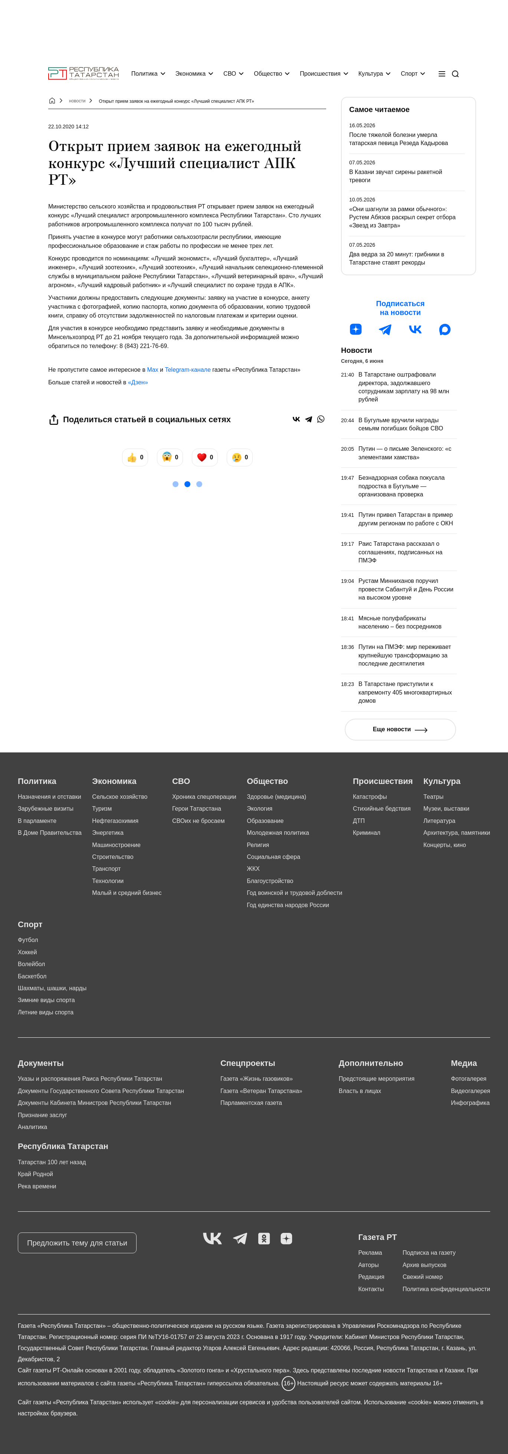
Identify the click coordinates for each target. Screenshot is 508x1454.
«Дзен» (138, 382)
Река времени (37, 1186)
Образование (265, 821)
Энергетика (108, 833)
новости (77, 101)
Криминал (366, 833)
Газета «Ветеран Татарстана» (261, 1091)
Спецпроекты (247, 1063)
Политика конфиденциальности (446, 1289)
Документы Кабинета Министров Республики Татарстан (94, 1103)
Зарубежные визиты (45, 808)
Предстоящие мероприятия (376, 1079)
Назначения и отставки (49, 797)
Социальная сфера (273, 857)
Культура (370, 73)
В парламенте (37, 821)
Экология (259, 808)
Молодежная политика (278, 833)
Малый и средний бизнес (126, 893)
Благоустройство (270, 881)
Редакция (371, 1277)
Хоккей (27, 952)
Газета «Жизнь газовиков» (256, 1079)
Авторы (368, 1265)
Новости (356, 350)
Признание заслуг (42, 1115)
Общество (268, 73)
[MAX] (444, 329)
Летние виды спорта (45, 1012)
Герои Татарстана (196, 808)
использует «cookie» (151, 1402)
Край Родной (35, 1174)
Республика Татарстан (63, 1146)
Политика (144, 73)
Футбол (28, 940)
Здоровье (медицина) (276, 797)
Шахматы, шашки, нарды (52, 988)
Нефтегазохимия (115, 821)
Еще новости (392, 729)
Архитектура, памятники (456, 833)
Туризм (102, 808)
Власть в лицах (360, 1091)
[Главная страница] (83, 73)
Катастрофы (370, 797)
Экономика (191, 73)
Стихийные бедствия (382, 808)
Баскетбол (32, 976)
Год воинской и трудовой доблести (294, 893)
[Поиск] (455, 73)
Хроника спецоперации (204, 797)
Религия (258, 845)
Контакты (371, 1289)
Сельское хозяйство (119, 797)
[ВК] (415, 329)
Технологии (108, 881)
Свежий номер (423, 1277)
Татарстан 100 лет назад (52, 1162)
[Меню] (441, 73)
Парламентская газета (251, 1103)
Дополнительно (371, 1063)
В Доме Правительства (50, 833)
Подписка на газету (429, 1253)
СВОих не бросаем (198, 821)
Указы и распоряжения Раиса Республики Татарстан (90, 1079)
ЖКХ (253, 869)
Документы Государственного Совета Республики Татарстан (101, 1091)
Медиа (464, 1063)
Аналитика (32, 1127)
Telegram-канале (187, 370)
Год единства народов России (288, 905)
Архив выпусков (424, 1265)
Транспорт (106, 869)
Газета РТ (377, 1237)
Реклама (370, 1253)
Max (152, 370)
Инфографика (470, 1103)
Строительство (112, 857)
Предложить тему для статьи (77, 1243)
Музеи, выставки (446, 808)
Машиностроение (116, 845)
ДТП (359, 821)
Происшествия (320, 73)
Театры (433, 797)
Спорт (409, 73)
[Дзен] (355, 329)
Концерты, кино (444, 845)
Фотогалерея (468, 1079)
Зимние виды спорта (46, 1000)
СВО (229, 73)
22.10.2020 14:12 (68, 126)
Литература (439, 821)
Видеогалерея (470, 1091)
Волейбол (31, 964)
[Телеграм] (385, 329)
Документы (41, 1063)
